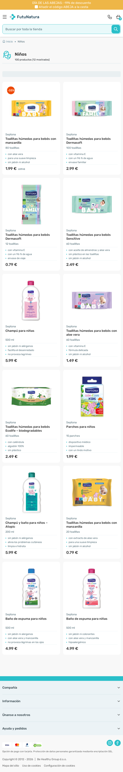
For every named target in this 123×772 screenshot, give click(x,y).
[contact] (109, 17)
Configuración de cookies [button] (59, 765)
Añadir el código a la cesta (63, 7)
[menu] (5, 17)
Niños (21, 41)
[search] (61, 29)
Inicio (7, 41)
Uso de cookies (31, 765)
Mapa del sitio (10, 765)
